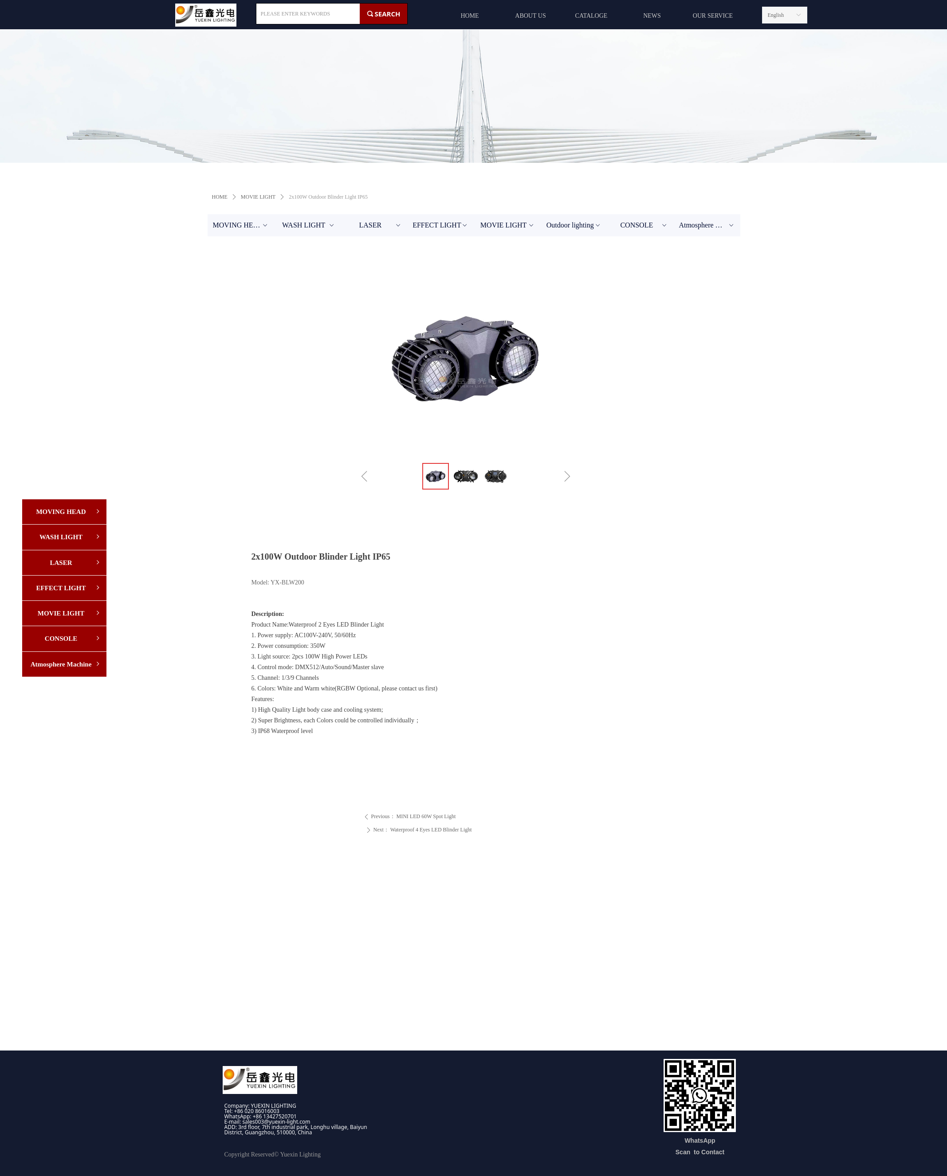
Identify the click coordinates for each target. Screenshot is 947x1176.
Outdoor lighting (574, 225)
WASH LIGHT (308, 225)
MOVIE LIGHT (258, 197)
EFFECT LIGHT (440, 225)
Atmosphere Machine (709, 225)
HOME (220, 197)
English (776, 15)
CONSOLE (644, 225)
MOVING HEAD (241, 225)
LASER (380, 225)
